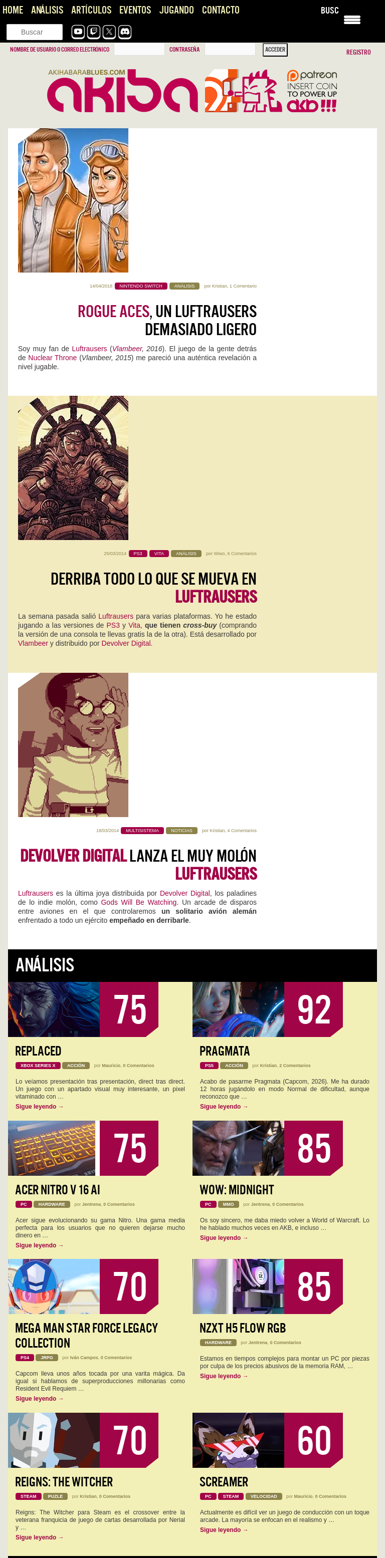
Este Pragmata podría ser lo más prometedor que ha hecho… (99, 1350)
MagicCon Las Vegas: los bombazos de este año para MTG (92, 1209)
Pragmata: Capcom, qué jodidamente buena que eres (88, 1340)
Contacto (221, 10)
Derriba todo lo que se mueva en (154, 321)
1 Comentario (243, 141)
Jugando (176, 10)
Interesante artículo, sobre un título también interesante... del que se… (98, 1487)
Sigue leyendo (40, 718)
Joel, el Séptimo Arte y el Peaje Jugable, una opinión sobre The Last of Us (279, 1478)
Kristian (219, 141)
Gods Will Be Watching (138, 502)
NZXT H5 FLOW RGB (243, 940)
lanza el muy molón (138, 465)
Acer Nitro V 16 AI (57, 801)
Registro (358, 52)
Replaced (38, 663)
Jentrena (91, 815)
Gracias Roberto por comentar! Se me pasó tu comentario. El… (279, 1497)
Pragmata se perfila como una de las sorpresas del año (90, 1536)
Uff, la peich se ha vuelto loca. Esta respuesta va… (269, 1546)
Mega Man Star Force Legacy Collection (86, 947)
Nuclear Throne (52, 213)
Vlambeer (127, 204)
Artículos (91, 10)
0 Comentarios (138, 677)
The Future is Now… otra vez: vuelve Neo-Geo (79, 1384)
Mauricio (111, 677)
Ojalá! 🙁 (29, 1438)
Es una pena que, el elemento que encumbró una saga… (277, 1438)
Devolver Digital (126, 376)
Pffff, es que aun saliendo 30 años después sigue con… (275, 1394)
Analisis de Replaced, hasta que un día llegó (75, 1237)
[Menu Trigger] (352, 19)
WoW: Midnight (237, 801)
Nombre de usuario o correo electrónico (59, 50)
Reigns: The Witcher (64, 1093)
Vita (134, 358)
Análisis (47, 10)
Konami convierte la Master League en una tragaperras (90, 1428)
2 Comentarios (295, 677)
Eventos (135, 10)
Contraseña (184, 50)
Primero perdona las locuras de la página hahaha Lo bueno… (99, 1546)
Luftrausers (89, 204)
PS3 (112, 358)
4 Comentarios (242, 430)
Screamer (224, 1093)
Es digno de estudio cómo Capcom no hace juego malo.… (278, 1350)
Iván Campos (84, 969)
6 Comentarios (242, 286)
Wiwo (219, 286)
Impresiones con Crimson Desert (60, 1473)
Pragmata (225, 663)
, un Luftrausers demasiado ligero (167, 176)
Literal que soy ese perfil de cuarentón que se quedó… (90, 1394)
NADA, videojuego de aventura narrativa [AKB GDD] (84, 1265)
